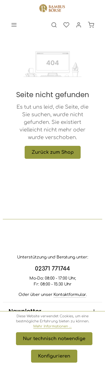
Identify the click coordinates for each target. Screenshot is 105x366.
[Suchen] (54, 24)
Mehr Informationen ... (52, 326)
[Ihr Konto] (78, 24)
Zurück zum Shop (53, 152)
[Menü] (14, 24)
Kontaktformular (69, 295)
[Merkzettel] (66, 24)
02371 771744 (52, 268)
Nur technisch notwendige (54, 338)
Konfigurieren (54, 356)
